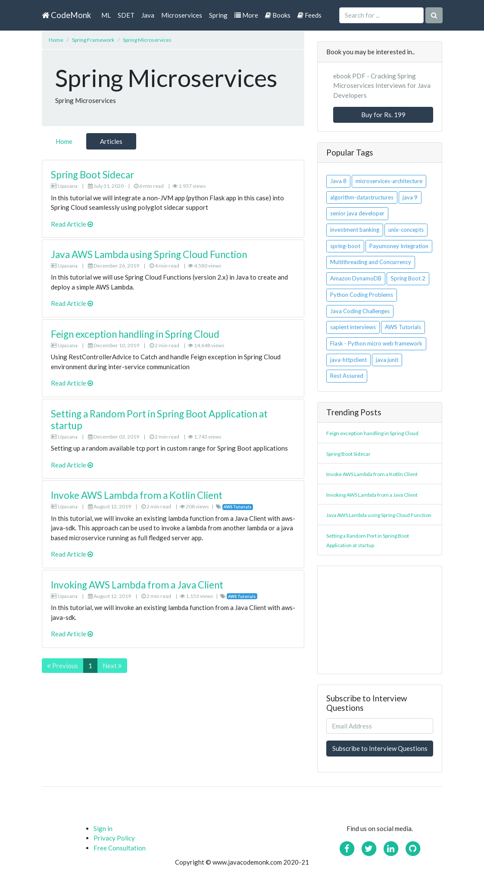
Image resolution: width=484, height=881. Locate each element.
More (246, 15)
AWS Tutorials (403, 327)
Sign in (103, 828)
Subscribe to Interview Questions (380, 748)
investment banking (354, 229)
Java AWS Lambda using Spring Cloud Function (149, 254)
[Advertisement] (380, 620)
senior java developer (357, 213)
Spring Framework (93, 40)
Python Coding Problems (361, 294)
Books (277, 15)
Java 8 (338, 180)
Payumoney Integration (398, 246)
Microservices (181, 15)
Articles (111, 141)
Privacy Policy (114, 838)
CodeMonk (66, 15)
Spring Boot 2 (407, 278)
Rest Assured (346, 375)
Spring (218, 15)
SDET (126, 15)
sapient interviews (353, 327)
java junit (387, 359)
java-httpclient (348, 359)
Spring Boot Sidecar (92, 175)
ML (106, 15)
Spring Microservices (147, 40)
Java (147, 15)
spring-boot (345, 246)
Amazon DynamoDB (355, 278)
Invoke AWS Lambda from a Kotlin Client (136, 495)
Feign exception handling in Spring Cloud (135, 334)
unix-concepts (406, 229)
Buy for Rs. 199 (383, 114)
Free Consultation (120, 848)
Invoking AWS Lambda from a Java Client (137, 585)
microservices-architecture (389, 180)
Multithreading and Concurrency (370, 261)
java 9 (410, 197)
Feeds (309, 15)
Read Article (72, 224)
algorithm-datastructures (361, 197)
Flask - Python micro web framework (376, 343)
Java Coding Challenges (360, 311)
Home (56, 40)
